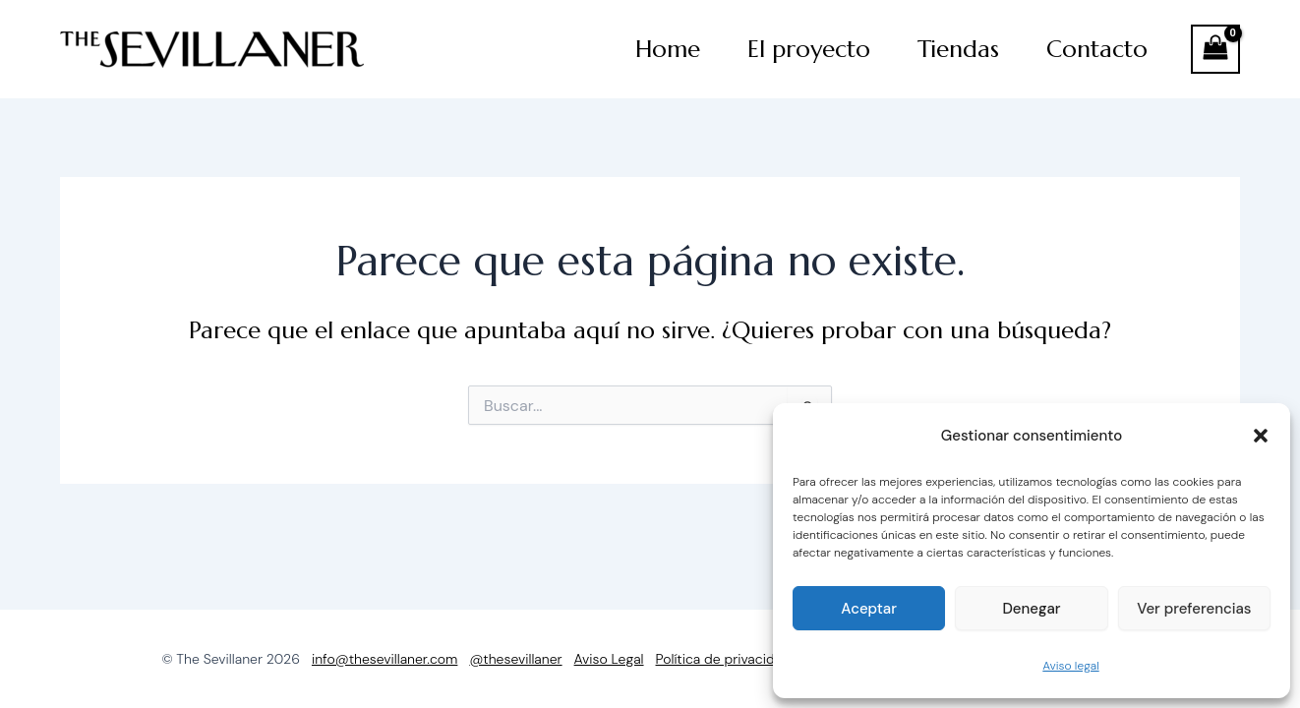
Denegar (1031, 609)
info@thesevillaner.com (384, 659)
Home (667, 49)
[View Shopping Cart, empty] (1215, 49)
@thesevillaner (515, 659)
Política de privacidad (723, 659)
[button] (1260, 435)
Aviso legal (1070, 666)
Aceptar (869, 609)
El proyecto (808, 49)
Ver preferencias (1194, 609)
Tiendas (958, 49)
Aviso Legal (609, 659)
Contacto (1097, 49)
